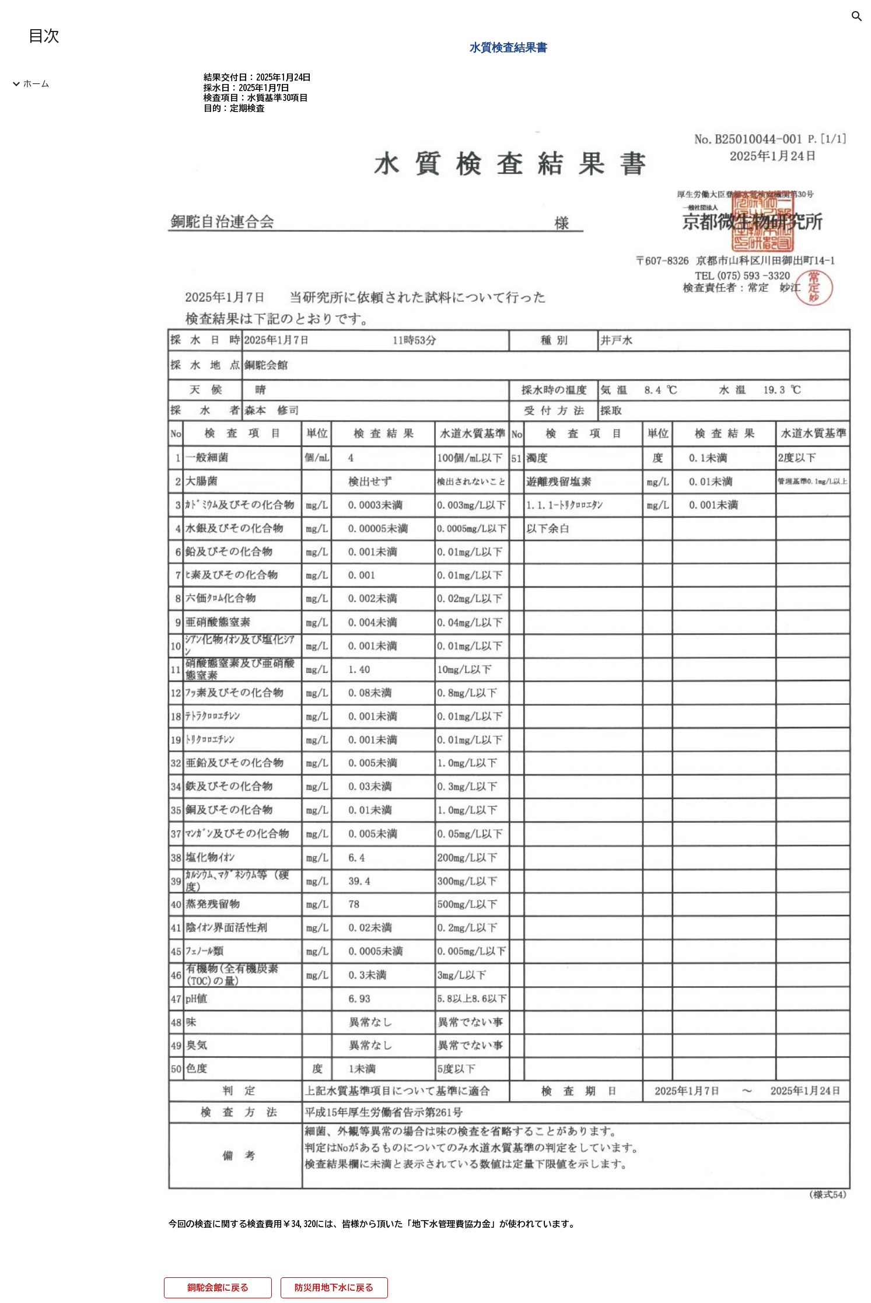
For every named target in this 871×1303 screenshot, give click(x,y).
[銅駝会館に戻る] (218, 1287)
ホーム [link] (36, 83)
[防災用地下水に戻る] (334, 1287)
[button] (857, 16)
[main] (508, 47)
